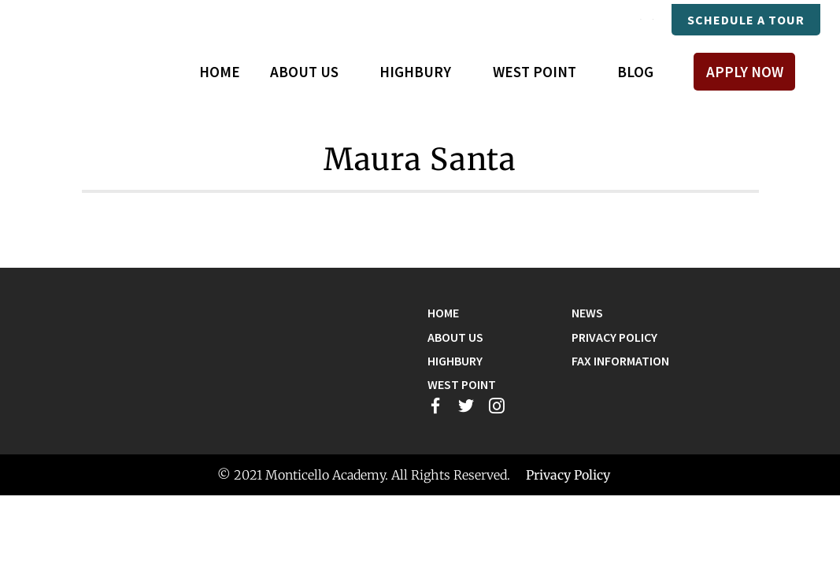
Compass (400, 20)
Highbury (455, 361)
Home (219, 71)
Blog (635, 71)
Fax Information (620, 361)
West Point (461, 384)
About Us (455, 337)
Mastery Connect (508, 20)
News (587, 313)
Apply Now (744, 71)
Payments (619, 20)
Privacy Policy (614, 337)
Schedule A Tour (746, 20)
